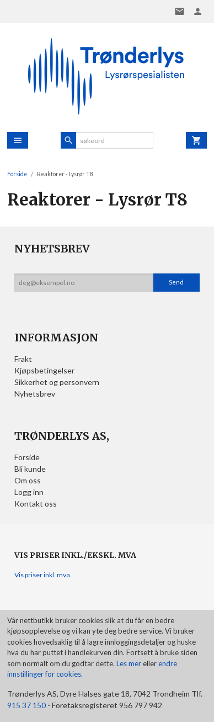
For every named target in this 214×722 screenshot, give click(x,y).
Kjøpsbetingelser (44, 370)
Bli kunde (30, 468)
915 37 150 (26, 705)
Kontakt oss (35, 503)
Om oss (27, 480)
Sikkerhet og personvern (56, 382)
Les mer (129, 663)
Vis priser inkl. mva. (43, 575)
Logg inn (29, 492)
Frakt (23, 358)
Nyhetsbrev (34, 393)
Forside (17, 174)
